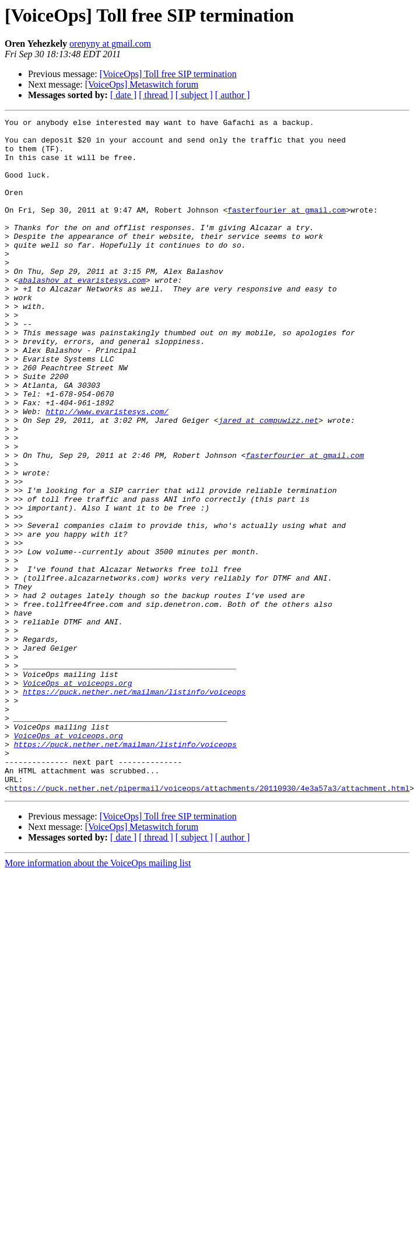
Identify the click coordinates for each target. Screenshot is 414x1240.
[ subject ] (194, 95)
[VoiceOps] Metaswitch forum (141, 84)
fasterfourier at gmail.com (286, 229)
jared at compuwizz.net (269, 481)
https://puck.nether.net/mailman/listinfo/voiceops (134, 807)
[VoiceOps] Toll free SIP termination (168, 74)
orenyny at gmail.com (110, 43)
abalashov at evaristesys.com (81, 313)
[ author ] (232, 95)
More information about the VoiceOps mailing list (98, 998)
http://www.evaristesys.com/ (107, 471)
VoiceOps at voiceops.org (77, 796)
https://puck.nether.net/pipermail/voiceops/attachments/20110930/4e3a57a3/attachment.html (209, 923)
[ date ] (123, 95)
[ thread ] (156, 95)
